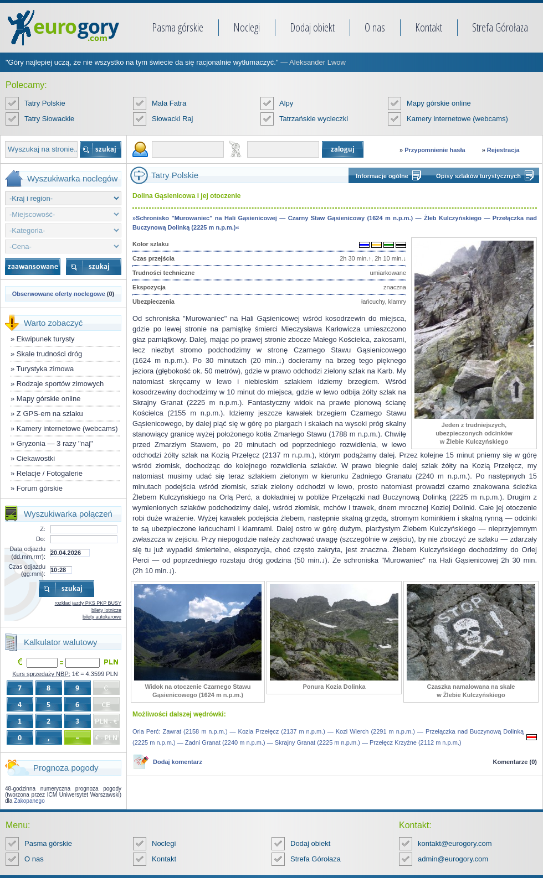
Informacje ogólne (382, 176)
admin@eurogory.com (453, 859)
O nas (375, 27)
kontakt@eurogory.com (455, 843)
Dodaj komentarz (177, 761)
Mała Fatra (169, 103)
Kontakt (428, 27)
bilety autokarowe (102, 617)
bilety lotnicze (106, 610)
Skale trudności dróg (50, 354)
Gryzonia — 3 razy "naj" (55, 443)
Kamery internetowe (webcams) (457, 119)
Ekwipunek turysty (46, 339)
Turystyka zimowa (45, 369)
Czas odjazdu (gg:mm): (26, 570)
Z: (42, 529)
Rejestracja (503, 150)
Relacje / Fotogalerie (50, 473)
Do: (40, 539)
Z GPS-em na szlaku (50, 413)
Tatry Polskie (44, 103)
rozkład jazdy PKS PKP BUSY (88, 603)
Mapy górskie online (439, 103)
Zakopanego (29, 801)
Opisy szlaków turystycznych (478, 176)
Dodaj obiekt (312, 27)
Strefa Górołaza (500, 27)
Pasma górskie (177, 27)
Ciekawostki (36, 458)
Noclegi (246, 27)
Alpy (286, 103)
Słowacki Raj (172, 119)
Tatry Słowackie (49, 119)
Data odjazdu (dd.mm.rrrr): (27, 552)
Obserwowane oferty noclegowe (58, 293)
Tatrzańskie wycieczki (313, 119)
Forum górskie (40, 488)
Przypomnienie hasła (434, 150)
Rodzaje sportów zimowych (60, 384)
